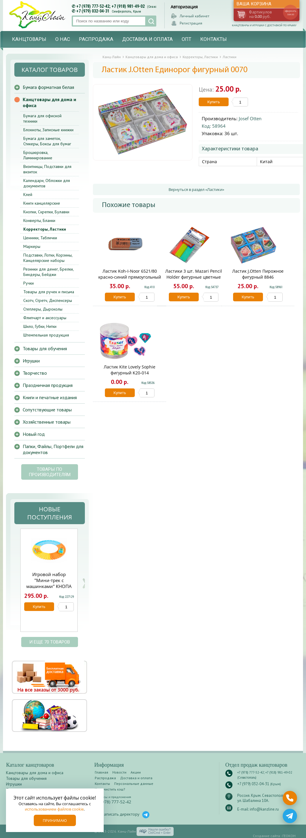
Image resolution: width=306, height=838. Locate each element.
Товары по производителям (50, 472)
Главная (101, 772)
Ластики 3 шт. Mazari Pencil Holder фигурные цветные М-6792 (193, 277)
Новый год (34, 434)
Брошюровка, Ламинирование (37, 155)
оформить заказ (290, 12)
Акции (136, 772)
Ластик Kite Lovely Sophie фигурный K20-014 (129, 370)
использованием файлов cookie (54, 809)
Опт (186, 39)
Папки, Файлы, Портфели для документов (53, 449)
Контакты (213, 39)
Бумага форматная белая (48, 87)
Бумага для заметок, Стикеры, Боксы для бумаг (47, 141)
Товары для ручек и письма (48, 291)
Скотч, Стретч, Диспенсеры (47, 300)
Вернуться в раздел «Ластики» (196, 189)
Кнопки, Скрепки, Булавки (46, 211)
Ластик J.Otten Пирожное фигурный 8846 (258, 274)
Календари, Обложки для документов (46, 183)
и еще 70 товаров (49, 642)
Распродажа (96, 39)
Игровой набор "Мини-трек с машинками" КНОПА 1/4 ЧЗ (49, 583)
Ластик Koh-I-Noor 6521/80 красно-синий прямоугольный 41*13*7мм (129, 277)
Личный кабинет (194, 15)
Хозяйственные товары (47, 422)
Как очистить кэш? (110, 789)
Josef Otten (250, 118)
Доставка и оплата (147, 39)
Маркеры (31, 246)
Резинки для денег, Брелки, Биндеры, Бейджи (48, 271)
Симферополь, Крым (126, 11)
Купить (213, 102)
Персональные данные (133, 783)
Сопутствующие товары (47, 410)
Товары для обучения (45, 348)
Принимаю (55, 820)
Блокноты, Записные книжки (48, 129)
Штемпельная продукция (46, 335)
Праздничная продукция (48, 385)
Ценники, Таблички (40, 237)
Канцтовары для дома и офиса (49, 102)
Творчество (35, 373)
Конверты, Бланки (39, 220)
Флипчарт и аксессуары (44, 317)
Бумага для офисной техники (42, 118)
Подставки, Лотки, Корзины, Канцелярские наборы (47, 257)
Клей (27, 194)
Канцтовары (29, 39)
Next (84, 583)
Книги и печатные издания (50, 397)
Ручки (28, 283)
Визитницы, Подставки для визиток (47, 169)
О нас (62, 39)
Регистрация (191, 23)
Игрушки (31, 361)
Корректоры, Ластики (44, 229)
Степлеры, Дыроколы (42, 309)
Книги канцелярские (41, 203)
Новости (119, 772)
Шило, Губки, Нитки (39, 326)
